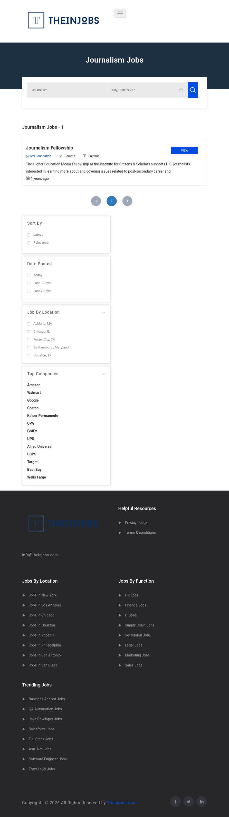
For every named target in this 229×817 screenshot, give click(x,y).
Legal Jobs (133, 645)
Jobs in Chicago (41, 615)
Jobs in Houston (42, 625)
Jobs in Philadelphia (45, 645)
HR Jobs (131, 595)
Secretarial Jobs (138, 635)
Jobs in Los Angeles (45, 605)
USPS (31, 454)
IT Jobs (131, 615)
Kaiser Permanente (42, 416)
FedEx (32, 431)
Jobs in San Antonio (45, 655)
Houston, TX (39, 355)
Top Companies (43, 373)
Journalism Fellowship (49, 148)
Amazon (34, 385)
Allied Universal (39, 446)
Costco (33, 408)
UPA (30, 423)
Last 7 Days (39, 291)
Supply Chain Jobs (139, 625)
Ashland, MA (39, 323)
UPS (30, 439)
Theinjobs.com (122, 802)
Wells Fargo (36, 477)
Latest (35, 234)
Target (32, 462)
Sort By (34, 223)
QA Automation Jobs (45, 709)
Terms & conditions (140, 533)
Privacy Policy (136, 523)
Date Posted (39, 263)
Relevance (38, 242)
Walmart (34, 393)
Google (33, 400)
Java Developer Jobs (45, 719)
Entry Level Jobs (42, 769)
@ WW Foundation (38, 156)
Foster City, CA (41, 339)
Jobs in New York (42, 595)
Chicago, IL (38, 331)
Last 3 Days (39, 283)
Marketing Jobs (137, 655)
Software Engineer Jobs (48, 759)
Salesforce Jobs (41, 729)
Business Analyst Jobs (47, 699)
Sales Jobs (133, 665)
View (184, 150)
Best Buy (34, 469)
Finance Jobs (135, 605)
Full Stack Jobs (41, 739)
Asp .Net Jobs (40, 749)
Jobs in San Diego (43, 665)
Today (34, 275)
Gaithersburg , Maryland (48, 347)
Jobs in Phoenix (41, 635)
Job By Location (43, 312)
